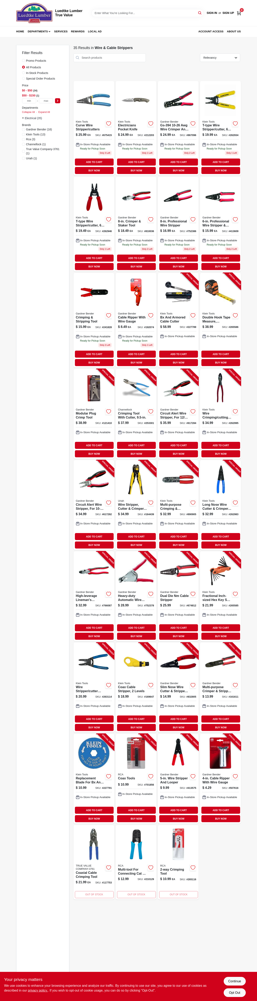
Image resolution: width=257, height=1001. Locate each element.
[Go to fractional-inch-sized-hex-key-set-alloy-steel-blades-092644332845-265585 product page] (220, 596)
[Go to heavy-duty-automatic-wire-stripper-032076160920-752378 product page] (136, 596)
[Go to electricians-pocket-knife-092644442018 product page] (136, 128)
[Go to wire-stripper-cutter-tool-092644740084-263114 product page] (93, 687)
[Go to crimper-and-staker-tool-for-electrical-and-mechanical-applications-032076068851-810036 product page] (136, 224)
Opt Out (234, 992)
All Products (33, 67)
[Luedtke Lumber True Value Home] (34, 13)
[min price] (29, 100)
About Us (234, 31)
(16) (39, 129)
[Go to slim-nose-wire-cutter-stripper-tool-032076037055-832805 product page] (178, 687)
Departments (38, 31)
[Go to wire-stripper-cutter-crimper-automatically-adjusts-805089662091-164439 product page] (136, 505)
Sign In (212, 12)
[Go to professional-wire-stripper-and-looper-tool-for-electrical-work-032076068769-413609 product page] (220, 224)
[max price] (46, 100)
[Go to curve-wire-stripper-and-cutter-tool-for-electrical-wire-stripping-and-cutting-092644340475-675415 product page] (93, 128)
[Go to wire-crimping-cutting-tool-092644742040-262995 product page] (220, 414)
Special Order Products (40, 79)
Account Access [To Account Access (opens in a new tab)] (210, 31)
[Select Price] (57, 100)
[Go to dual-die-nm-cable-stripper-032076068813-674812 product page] (178, 596)
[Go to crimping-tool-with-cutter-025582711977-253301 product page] (136, 414)
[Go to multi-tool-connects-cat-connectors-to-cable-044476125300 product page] (136, 862)
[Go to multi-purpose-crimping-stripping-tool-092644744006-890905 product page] (178, 505)
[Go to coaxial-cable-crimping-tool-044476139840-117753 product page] (93, 862)
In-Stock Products (37, 73)
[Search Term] (147, 13)
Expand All (44, 112)
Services (61, 31)
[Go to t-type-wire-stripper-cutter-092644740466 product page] (93, 224)
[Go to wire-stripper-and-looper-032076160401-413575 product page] (178, 779)
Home (20, 31)
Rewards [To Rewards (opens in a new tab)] (78, 31)
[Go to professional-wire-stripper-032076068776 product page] (178, 224)
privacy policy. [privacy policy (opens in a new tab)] (38, 990)
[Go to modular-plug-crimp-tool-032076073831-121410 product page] (93, 414)
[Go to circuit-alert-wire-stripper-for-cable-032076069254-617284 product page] (178, 414)
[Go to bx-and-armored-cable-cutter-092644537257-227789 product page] (178, 320)
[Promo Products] (23, 60)
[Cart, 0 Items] (239, 13)
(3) (30, 139)
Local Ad (95, 31)
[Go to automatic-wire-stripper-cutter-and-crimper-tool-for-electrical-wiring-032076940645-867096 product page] (178, 128)
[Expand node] (23, 118)
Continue (234, 981)
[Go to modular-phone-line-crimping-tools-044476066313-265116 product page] (178, 862)
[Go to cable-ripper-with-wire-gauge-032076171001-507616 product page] (220, 779)
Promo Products (36, 61)
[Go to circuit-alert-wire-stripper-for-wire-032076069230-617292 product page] (93, 505)
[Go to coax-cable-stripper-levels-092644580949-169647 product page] (136, 687)
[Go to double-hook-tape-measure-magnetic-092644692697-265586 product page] (220, 320)
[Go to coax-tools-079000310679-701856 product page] (136, 779)
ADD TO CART (94, 162)
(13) (35, 134)
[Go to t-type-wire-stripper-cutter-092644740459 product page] (220, 128)
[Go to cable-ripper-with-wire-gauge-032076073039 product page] (136, 320)
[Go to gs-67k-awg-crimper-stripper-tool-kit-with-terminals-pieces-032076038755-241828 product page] (93, 320)
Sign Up (228, 12)
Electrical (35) (33, 118)
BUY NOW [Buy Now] (94, 170)
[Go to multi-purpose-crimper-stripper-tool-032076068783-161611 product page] (220, 687)
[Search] (200, 12)
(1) (36, 144)
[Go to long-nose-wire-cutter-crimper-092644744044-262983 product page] (220, 505)
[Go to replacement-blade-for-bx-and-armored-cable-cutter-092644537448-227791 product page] (93, 779)
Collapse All (28, 112)
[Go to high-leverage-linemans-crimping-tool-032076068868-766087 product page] (93, 596)
